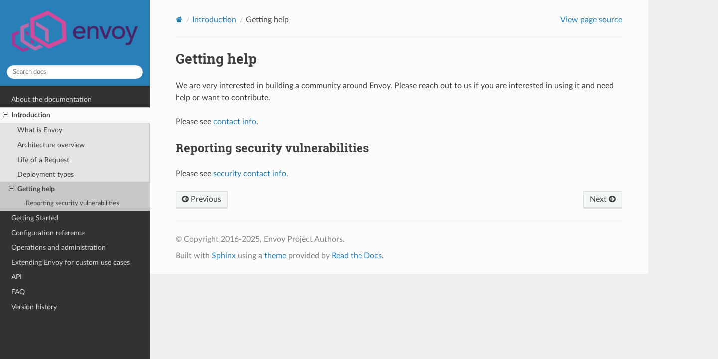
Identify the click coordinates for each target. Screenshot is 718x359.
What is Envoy (39, 130)
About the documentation (51, 99)
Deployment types (45, 174)
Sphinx (224, 256)
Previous (201, 199)
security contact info (249, 174)
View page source (591, 20)
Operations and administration (58, 247)
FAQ (18, 292)
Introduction (26, 115)
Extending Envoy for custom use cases (70, 262)
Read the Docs (357, 256)
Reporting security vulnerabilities (72, 203)
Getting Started (34, 218)
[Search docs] (74, 72)
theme (275, 256)
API (16, 277)
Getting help (32, 189)
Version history (34, 307)
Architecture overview (51, 145)
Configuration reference (48, 233)
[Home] (179, 19)
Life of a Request (43, 160)
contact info (234, 122)
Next (603, 199)
